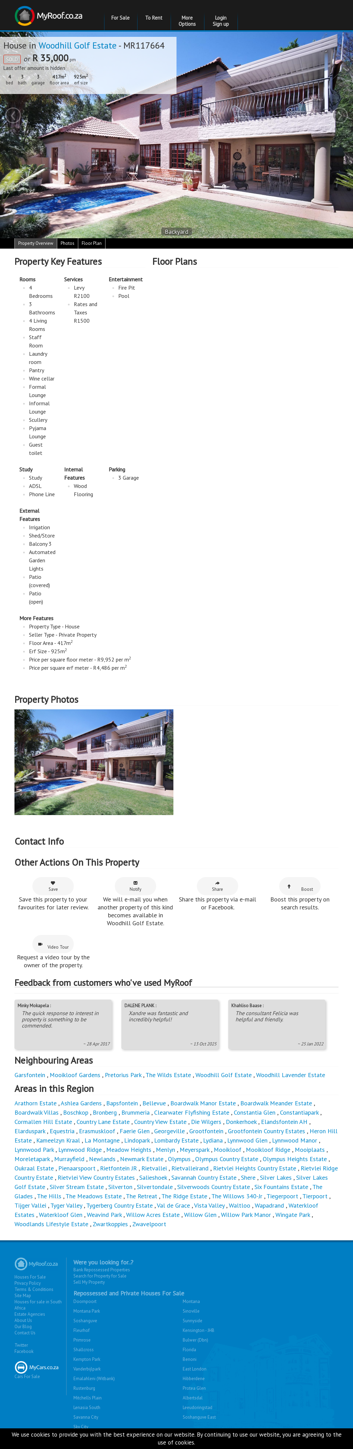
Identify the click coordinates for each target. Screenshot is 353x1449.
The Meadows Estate (93, 1196)
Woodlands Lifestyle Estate (51, 1224)
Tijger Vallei (30, 1205)
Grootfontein (206, 1131)
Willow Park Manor (246, 1215)
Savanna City (85, 1417)
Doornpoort (85, 1301)
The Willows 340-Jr (236, 1196)
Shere (248, 1177)
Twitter (21, 1345)
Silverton (120, 1187)
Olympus (179, 1159)
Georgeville (169, 1131)
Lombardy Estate (176, 1140)
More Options (187, 20)
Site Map (22, 1296)
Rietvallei (154, 1168)
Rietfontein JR (118, 1168)
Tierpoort (314, 1196)
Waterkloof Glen (60, 1215)
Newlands (102, 1159)
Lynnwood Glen (247, 1140)
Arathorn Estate (35, 1103)
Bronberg (105, 1112)
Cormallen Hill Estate (43, 1122)
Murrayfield (69, 1159)
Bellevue (154, 1103)
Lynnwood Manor (294, 1140)
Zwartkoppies (110, 1224)
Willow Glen (200, 1215)
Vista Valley (209, 1205)
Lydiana (213, 1140)
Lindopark (137, 1140)
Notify (135, 886)
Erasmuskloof (97, 1131)
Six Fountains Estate (281, 1187)
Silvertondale (155, 1187)
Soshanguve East (199, 1417)
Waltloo (239, 1205)
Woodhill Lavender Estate (290, 1075)
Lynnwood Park (34, 1150)
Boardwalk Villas (36, 1112)
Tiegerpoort (282, 1196)
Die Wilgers (206, 1122)
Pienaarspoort (76, 1168)
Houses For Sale (30, 1277)
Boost (300, 888)
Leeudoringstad (197, 1407)
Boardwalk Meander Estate (276, 1103)
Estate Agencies (29, 1314)
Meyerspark (194, 1150)
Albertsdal (193, 1398)
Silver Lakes (276, 1177)
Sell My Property (89, 1282)
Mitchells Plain (87, 1398)
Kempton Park (86, 1359)
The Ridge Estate (184, 1196)
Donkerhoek (241, 1122)
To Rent (153, 17)
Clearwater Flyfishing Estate (191, 1112)
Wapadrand (269, 1205)
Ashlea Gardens (81, 1103)
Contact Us (25, 1333)
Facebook (23, 1351)
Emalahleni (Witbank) (94, 1379)
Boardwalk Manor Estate (203, 1103)
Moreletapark (32, 1159)
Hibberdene (194, 1379)
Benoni (189, 1359)
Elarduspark (29, 1131)
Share (217, 886)
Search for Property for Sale (100, 1276)
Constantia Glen (254, 1112)
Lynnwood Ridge (80, 1150)
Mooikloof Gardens (75, 1075)
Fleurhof (81, 1330)
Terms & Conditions (33, 1289)
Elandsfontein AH (284, 1122)
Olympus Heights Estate (295, 1159)
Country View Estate (160, 1122)
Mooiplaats (310, 1150)
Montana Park (86, 1311)
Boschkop (75, 1112)
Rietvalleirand (190, 1168)
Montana (191, 1301)
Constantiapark (299, 1112)
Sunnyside (192, 1321)
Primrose (82, 1340)
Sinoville (191, 1311)
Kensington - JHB (198, 1330)
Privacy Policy (27, 1283)
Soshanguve (85, 1321)
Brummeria (135, 1112)
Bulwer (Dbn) (195, 1340)
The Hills (49, 1196)
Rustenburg (84, 1388)
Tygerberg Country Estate (119, 1205)
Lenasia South (86, 1407)
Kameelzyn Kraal (58, 1140)
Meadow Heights (128, 1150)
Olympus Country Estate (226, 1159)
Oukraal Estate (34, 1168)
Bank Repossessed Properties (101, 1270)
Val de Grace (173, 1205)
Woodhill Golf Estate (78, 45)
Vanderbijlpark (87, 1369)
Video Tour (53, 946)
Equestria (62, 1131)
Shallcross (83, 1350)
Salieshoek (153, 1177)
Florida (189, 1350)
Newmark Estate (141, 1159)
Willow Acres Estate (153, 1215)
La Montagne (102, 1140)
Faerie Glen (135, 1131)
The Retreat (141, 1196)
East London (194, 1369)
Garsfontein (29, 1075)
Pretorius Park (123, 1075)
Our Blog (23, 1327)
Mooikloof (227, 1150)
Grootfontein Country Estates (266, 1131)
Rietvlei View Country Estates (96, 1177)
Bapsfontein (122, 1103)
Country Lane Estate (103, 1122)
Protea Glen (194, 1388)
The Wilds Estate (168, 1075)
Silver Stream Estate (77, 1187)
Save (53, 886)
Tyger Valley (66, 1205)
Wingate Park (292, 1215)
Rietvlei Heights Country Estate (254, 1168)
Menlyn (165, 1150)
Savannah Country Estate (203, 1177)
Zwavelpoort (149, 1224)
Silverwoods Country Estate (213, 1187)
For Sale (120, 17)
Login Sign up (221, 20)
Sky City (80, 1427)
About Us (23, 1320)
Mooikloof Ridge (268, 1150)
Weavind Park (104, 1215)
